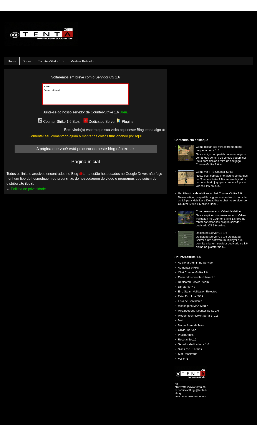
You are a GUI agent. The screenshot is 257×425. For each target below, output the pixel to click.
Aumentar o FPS (188, 267)
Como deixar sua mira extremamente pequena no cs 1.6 (219, 148)
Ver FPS (183, 358)
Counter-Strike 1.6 (50, 61)
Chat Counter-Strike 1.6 (193, 272)
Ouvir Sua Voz (187, 330)
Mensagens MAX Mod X (193, 305)
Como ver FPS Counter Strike (214, 171)
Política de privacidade (28, 189)
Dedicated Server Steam (193, 282)
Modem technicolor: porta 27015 (198, 315)
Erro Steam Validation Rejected (197, 291)
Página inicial (85, 161)
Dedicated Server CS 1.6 (211, 232)
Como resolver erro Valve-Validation (218, 211)
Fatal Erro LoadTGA (190, 296)
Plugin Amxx (186, 334)
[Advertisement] (211, 103)
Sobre (27, 61)
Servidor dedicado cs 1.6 (193, 344)
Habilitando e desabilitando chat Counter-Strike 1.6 (210, 193)
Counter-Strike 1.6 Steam (60, 121)
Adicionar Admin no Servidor (196, 262)
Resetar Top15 (187, 339)
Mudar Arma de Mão (191, 325)
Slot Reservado (187, 353)
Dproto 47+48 (186, 286)
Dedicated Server (99, 121)
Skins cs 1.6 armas (190, 349)
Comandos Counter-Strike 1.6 (196, 277)
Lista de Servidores (190, 301)
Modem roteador (82, 61)
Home (12, 61)
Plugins (125, 121)
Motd (181, 320)
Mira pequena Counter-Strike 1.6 (198, 310)
